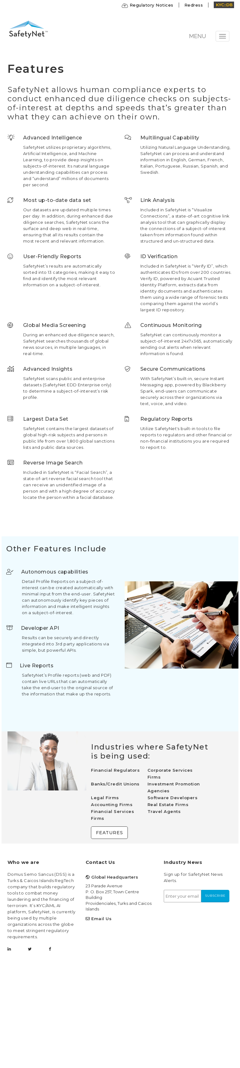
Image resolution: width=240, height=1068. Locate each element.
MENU (197, 36)
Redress (193, 5)
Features (109, 832)
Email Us (101, 918)
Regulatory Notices (147, 5)
